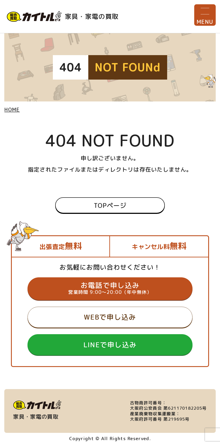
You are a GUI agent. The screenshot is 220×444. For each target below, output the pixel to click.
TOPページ (110, 205)
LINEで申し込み (110, 344)
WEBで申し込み (110, 317)
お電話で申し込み (110, 288)
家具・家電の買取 (63, 16)
